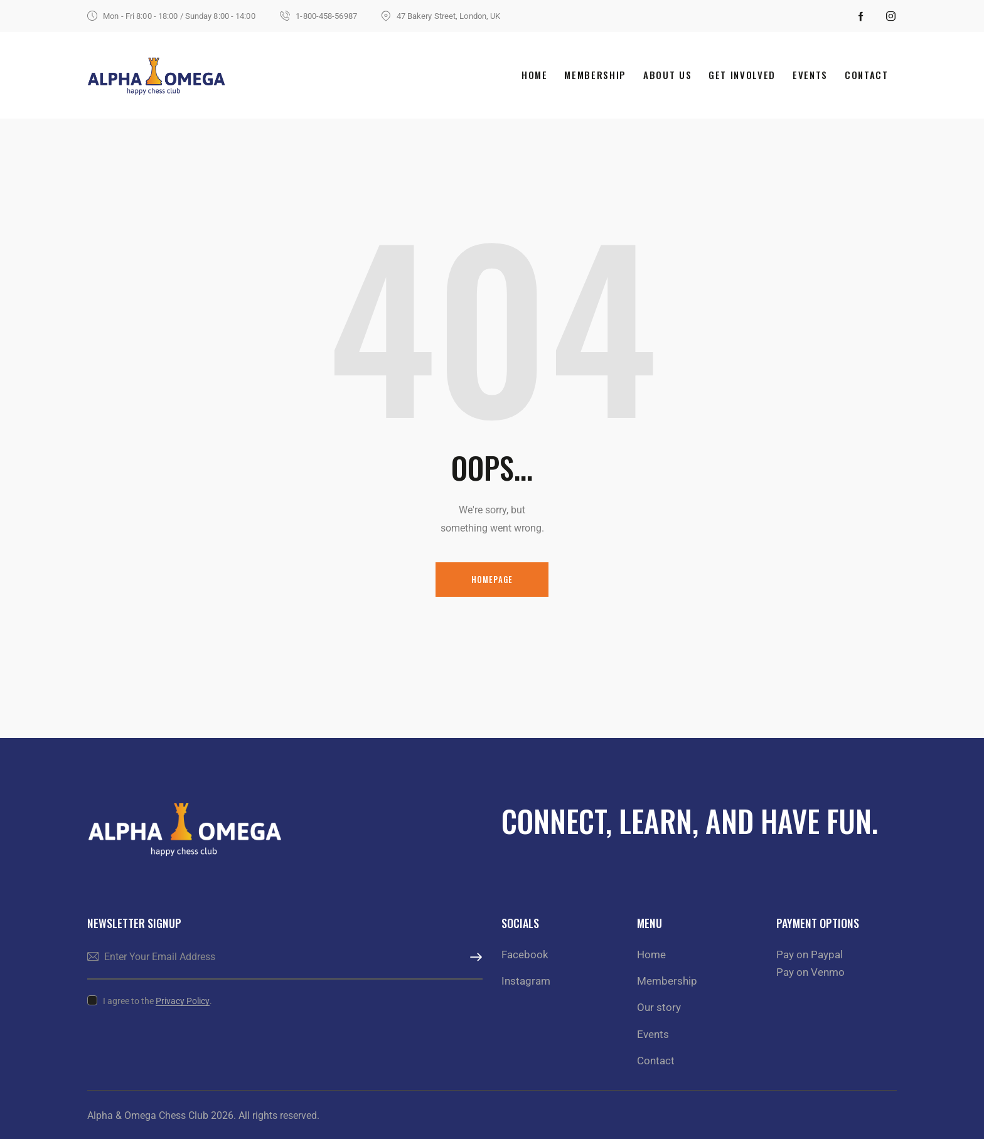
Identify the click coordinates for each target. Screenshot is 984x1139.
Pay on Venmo (810, 972)
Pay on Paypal (809, 954)
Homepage (492, 579)
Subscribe (473, 957)
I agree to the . (157, 1001)
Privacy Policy (183, 1001)
